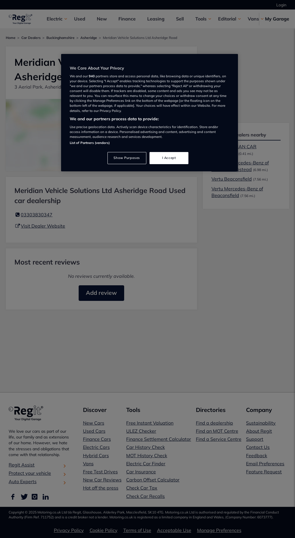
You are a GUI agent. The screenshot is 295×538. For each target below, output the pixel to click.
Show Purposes (127, 158)
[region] (149, 113)
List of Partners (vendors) (90, 143)
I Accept (169, 158)
